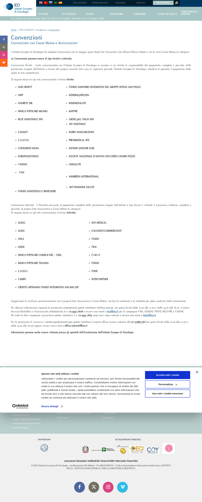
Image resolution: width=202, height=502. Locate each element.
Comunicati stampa (111, 409)
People (60, 405)
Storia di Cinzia (154, 408)
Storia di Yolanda (154, 412)
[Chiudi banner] (197, 461)
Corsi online (63, 389)
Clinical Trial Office (110, 393)
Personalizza (168, 473)
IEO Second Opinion (21, 415)
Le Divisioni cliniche (21, 398)
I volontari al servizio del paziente (26, 423)
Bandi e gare (63, 417)
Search (176, 3)
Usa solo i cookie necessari (167, 483)
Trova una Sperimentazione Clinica (27, 393)
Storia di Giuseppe (155, 404)
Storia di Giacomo (155, 395)
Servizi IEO (62, 393)
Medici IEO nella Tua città (23, 410)
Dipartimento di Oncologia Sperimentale (74, 413)
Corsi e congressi (64, 385)
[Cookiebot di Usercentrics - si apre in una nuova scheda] (20, 495)
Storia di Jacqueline (155, 386)
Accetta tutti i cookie (167, 464)
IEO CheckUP (18, 406)
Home (14, 30)
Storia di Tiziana (154, 399)
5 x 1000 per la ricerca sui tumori (163, 370)
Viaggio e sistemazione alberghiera (27, 419)
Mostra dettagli (49, 495)
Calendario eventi (110, 413)
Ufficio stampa (109, 405)
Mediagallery (108, 417)
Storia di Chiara (154, 391)
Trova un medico (19, 389)
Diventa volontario (20, 428)
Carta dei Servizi (19, 402)
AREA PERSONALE (163, 2)
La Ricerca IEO (64, 409)
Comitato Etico (109, 389)
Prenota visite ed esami (22, 385)
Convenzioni (53, 30)
